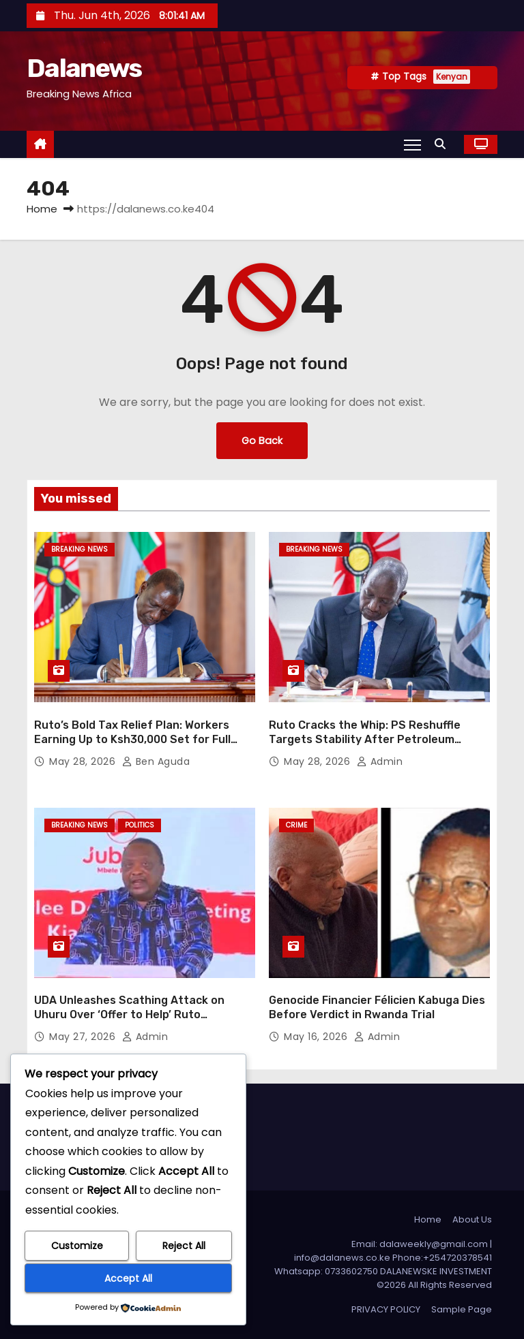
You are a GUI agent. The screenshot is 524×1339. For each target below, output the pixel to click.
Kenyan (451, 76)
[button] (443, 144)
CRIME (296, 825)
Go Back (262, 440)
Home (42, 209)
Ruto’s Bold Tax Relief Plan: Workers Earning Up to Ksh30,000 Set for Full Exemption (132, 740)
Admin (380, 761)
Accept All (128, 1278)
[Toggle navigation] (412, 144)
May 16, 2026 (317, 1036)
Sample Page (461, 1309)
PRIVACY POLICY (385, 1309)
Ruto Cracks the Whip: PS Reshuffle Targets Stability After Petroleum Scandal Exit (365, 740)
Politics (139, 825)
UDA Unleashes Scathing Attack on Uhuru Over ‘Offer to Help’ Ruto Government (129, 1015)
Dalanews (84, 68)
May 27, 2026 (84, 1036)
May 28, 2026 (84, 761)
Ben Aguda (156, 761)
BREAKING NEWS (79, 549)
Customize (77, 1246)
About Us (472, 1219)
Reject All (183, 1246)
